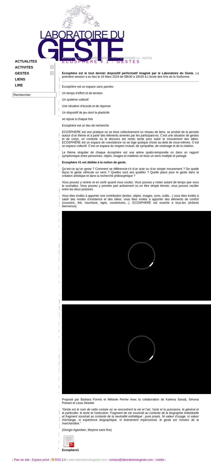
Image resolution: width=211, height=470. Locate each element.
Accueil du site (72, 58)
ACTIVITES (24, 67)
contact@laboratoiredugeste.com (131, 460)
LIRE (19, 85)
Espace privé (41, 460)
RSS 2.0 (59, 460)
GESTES (22, 73)
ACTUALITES (26, 61)
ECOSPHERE (109, 58)
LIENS (20, 79)
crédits (160, 460)
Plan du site (21, 460)
